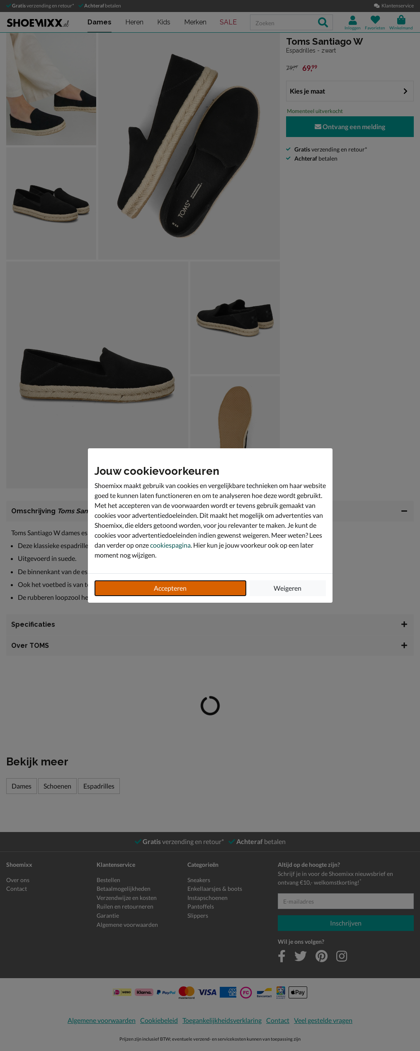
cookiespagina (170, 545)
